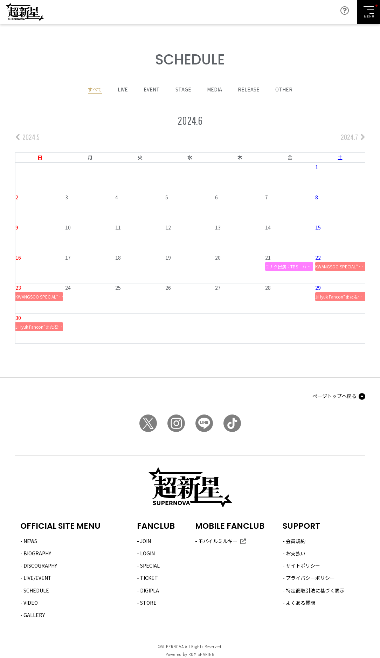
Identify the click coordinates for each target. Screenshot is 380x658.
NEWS (30, 540)
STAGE (183, 88)
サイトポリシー (303, 565)
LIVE (123, 88)
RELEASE (249, 88)
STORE (148, 602)
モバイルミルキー (217, 540)
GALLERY (34, 614)
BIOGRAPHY (37, 553)
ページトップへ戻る (334, 395)
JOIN (145, 540)
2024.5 (27, 136)
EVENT (152, 88)
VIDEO (30, 602)
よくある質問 (300, 602)
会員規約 (295, 540)
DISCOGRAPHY (40, 565)
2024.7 (353, 136)
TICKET (149, 577)
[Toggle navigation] (368, 12)
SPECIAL (150, 565)
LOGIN (147, 553)
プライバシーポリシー (310, 577)
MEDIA (214, 88)
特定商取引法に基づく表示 (315, 590)
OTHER (283, 88)
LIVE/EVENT (37, 577)
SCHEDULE (36, 590)
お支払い (295, 553)
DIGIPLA (149, 590)
